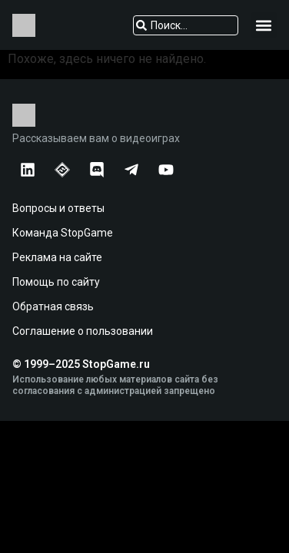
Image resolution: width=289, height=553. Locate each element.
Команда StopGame (62, 233)
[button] (264, 25)
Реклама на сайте (57, 257)
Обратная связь (53, 306)
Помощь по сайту (56, 282)
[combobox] (186, 25)
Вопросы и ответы (58, 208)
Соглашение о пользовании (82, 331)
